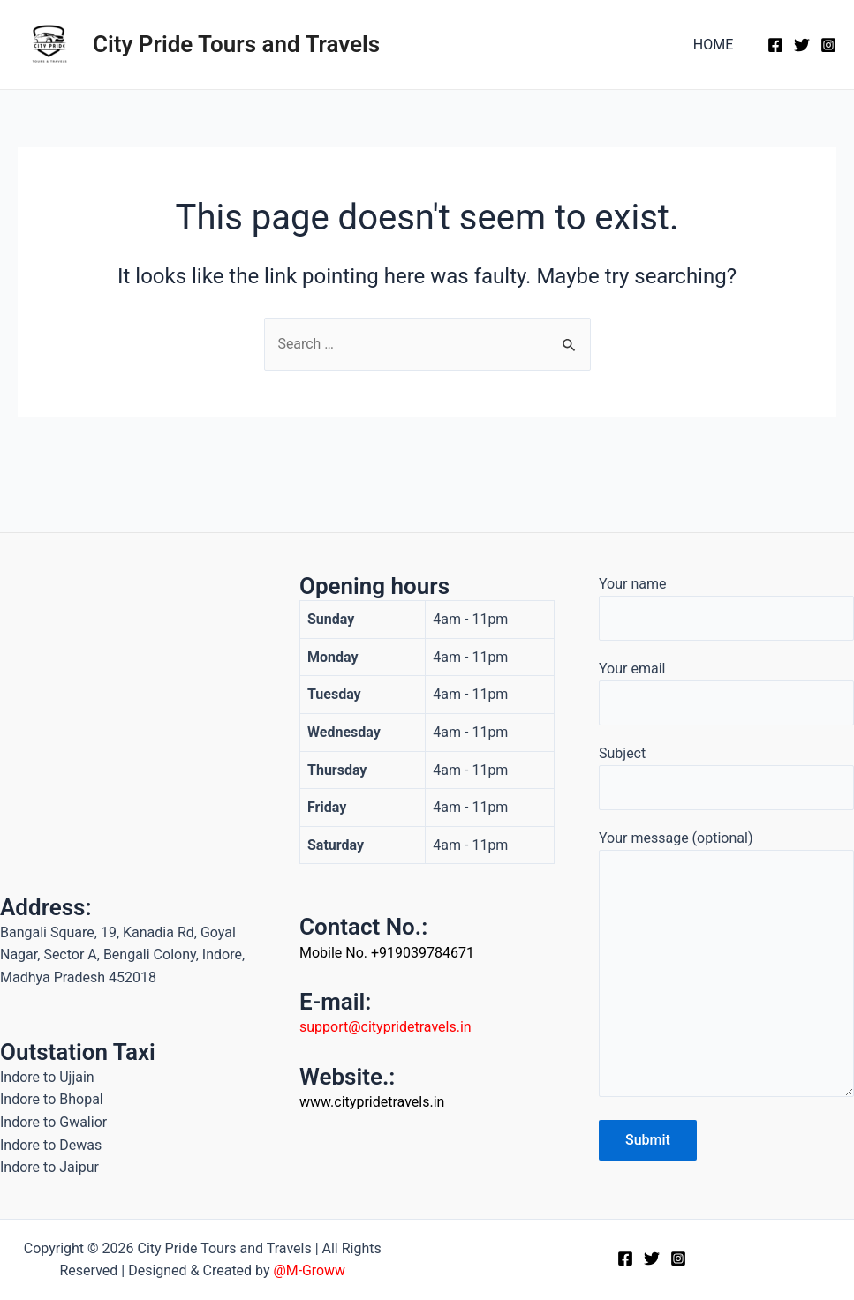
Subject (726, 776)
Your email (726, 692)
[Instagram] (828, 45)
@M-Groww (309, 1270)
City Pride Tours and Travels (236, 44)
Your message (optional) (726, 966)
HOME (716, 44)
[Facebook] (775, 45)
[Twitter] (802, 45)
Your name (726, 606)
